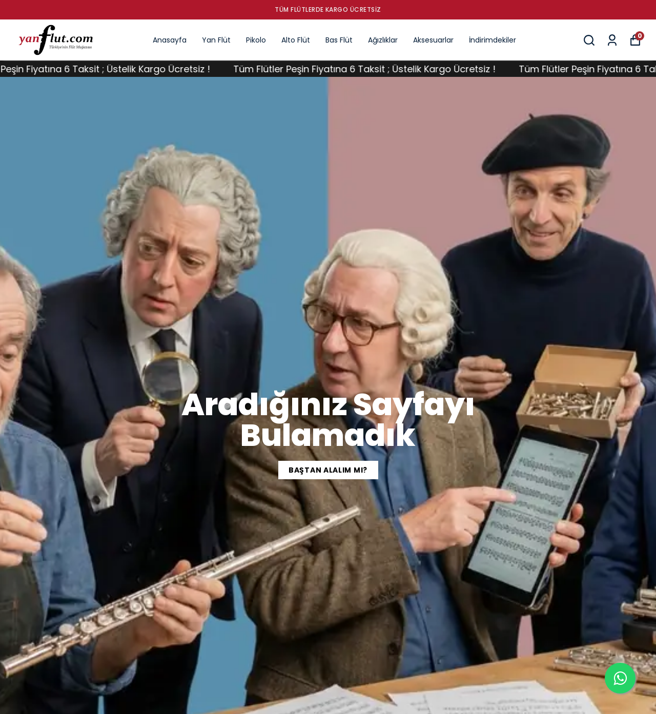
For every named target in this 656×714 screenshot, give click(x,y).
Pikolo (256, 40)
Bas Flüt (339, 40)
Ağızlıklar (383, 40)
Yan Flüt (216, 40)
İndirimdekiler (492, 40)
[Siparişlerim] (612, 40)
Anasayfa (170, 40)
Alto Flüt (295, 40)
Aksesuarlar (433, 40)
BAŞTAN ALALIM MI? (328, 470)
